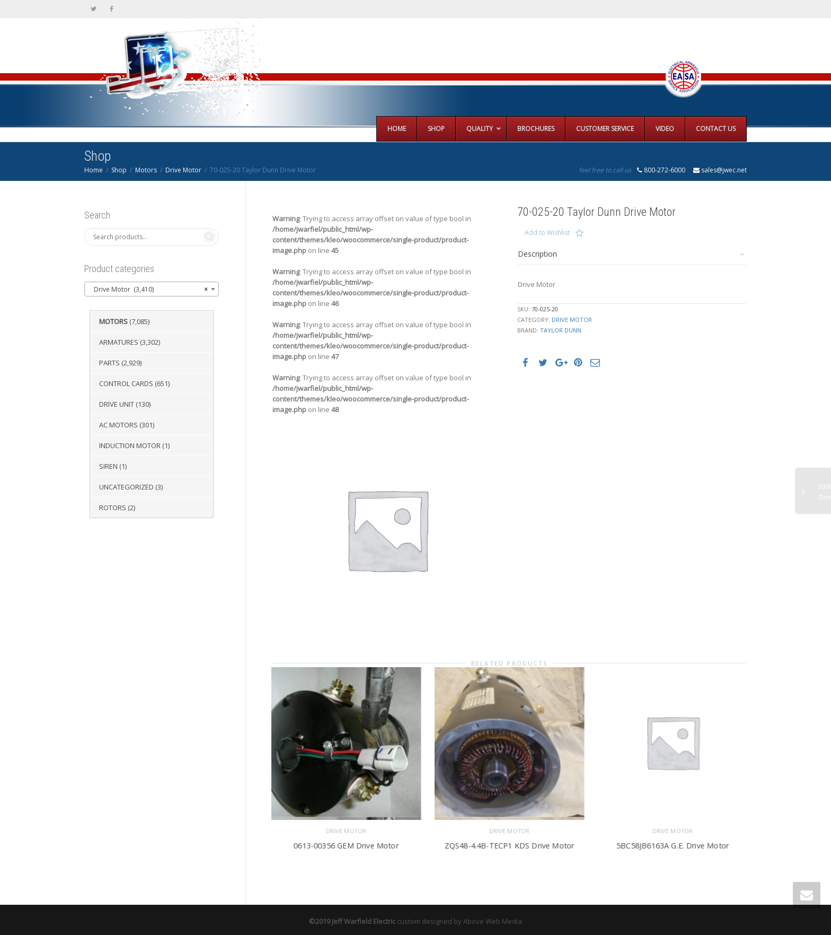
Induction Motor (130, 445)
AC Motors (118, 425)
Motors (146, 169)
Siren (108, 466)
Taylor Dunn (560, 330)
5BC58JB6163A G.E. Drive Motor (673, 838)
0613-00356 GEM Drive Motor (345, 838)
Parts (109, 363)
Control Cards (126, 383)
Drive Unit (116, 404)
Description (537, 254)
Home (93, 169)
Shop (119, 169)
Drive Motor (183, 169)
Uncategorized (126, 487)
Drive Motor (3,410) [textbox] (148, 289)
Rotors (112, 507)
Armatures (118, 342)
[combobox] (151, 289)
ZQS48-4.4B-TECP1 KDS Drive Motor (509, 838)
